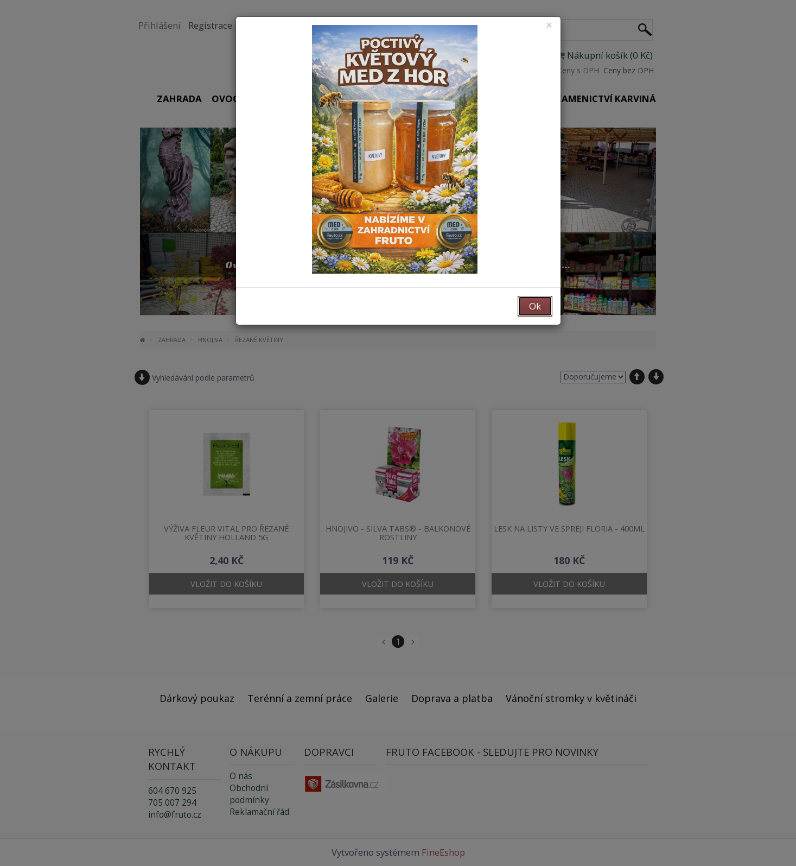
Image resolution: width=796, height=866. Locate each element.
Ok (535, 306)
